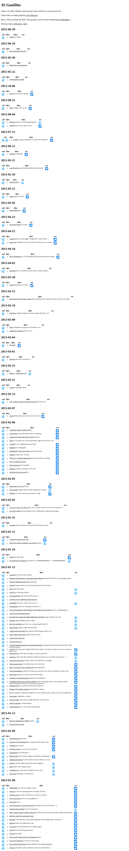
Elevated (12, 493)
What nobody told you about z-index (20, 299)
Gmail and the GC (15, 707)
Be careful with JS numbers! (18, 561)
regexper (12, 763)
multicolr (12, 823)
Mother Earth (13, 756)
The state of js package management (20, 458)
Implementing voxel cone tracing (19, 451)
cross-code (12, 827)
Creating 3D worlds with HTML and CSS (22, 437)
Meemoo (12, 122)
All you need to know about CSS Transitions (22, 837)
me (28, 15)
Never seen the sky (15, 798)
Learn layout (13, 433)
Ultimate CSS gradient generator (19, 689)
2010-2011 (18, 24)
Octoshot (12, 620)
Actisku (11, 387)
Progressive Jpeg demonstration (19, 678)
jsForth (11, 416)
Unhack (11, 239)
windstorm (12, 313)
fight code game (14, 700)
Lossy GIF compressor (16, 841)
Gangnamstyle (13, 753)
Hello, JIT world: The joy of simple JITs (21, 667)
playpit (11, 830)
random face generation (16, 331)
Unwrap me (13, 802)
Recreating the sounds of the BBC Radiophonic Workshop (27, 617)
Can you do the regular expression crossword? (23, 402)
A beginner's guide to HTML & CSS (20, 430)
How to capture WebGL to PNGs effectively (22, 812)
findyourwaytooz (14, 465)
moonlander (13, 603)
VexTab (11, 585)
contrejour (12, 575)
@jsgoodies (64, 20)
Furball (11, 557)
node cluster (13, 674)
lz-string (15, 140)
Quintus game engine (15, 664)
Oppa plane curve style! (16, 486)
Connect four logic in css (17, 638)
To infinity (12, 444)
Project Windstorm (15, 256)
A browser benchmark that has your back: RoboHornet (25, 645)
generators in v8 (14, 182)
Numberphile (13, 788)
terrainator (12, 345)
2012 (25, 24)
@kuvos (33, 15)
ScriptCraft (12, 774)
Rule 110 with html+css (16, 624)
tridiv (11, 108)
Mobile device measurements (18, 65)
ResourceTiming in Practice (17, 51)
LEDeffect (12, 746)
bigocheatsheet (13, 210)
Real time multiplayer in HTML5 (19, 721)
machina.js (12, 657)
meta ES (11, 37)
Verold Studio (13, 490)
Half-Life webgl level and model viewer (21, 816)
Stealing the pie (14, 653)
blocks (11, 327)
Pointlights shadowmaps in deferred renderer (23, 681)
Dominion (12, 271)
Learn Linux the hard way (17, 660)
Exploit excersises (14, 749)
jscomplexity (13, 770)
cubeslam (12, 154)
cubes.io (11, 196)
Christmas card (14, 795)
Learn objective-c (14, 168)
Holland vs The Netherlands (17, 742)
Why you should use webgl (17, 462)
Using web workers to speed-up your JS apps (23, 543)
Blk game (12, 819)
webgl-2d (12, 649)
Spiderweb (12, 242)
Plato (11, 767)
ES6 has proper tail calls (16, 724)
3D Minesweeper (14, 738)
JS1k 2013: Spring (15, 511)
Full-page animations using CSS (19, 582)
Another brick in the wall (17, 631)
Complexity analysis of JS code (18, 539)
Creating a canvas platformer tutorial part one (23, 599)
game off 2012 (13, 627)
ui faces (11, 285)
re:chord (11, 834)
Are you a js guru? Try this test (18, 507)
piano (11, 589)
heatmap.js (12, 469)
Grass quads (13, 696)
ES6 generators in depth (16, 79)
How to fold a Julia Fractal (17, 844)
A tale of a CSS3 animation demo (19, 613)
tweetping (12, 525)
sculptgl (11, 125)
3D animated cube (14, 596)
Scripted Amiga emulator (17, 809)
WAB (11, 441)
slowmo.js (12, 359)
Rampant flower (14, 686)
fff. (10, 693)
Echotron (12, 455)
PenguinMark (13, 606)
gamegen (12, 791)
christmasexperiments (16, 760)
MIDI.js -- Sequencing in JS (17, 373)
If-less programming (15, 671)
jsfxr (10, 94)
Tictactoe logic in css (15, 642)
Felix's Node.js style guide (17, 635)
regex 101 (12, 848)
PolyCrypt (12, 592)
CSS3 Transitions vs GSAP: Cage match (21, 805)
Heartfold (12, 448)
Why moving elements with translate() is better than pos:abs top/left (30, 610)
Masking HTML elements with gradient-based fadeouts (26, 578)
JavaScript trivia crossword (17, 472)
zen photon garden (15, 225)
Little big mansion (15, 703)
